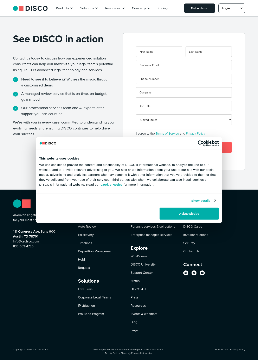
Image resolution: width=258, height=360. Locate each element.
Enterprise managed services (151, 234)
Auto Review (87, 226)
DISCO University (143, 264)
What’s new (139, 256)
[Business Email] (184, 65)
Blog (134, 322)
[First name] (159, 52)
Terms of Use (221, 349)
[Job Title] (184, 106)
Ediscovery (86, 234)
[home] (30, 8)
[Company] (184, 92)
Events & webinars (144, 313)
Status (135, 280)
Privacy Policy (195, 133)
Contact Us (191, 251)
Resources (138, 305)
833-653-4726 (23, 246)
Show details (201, 200)
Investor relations (195, 234)
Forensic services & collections (153, 226)
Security (189, 243)
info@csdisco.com (26, 241)
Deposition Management (96, 251)
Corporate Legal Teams (94, 297)
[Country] (184, 119)
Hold (81, 259)
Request (84, 267)
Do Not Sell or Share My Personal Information (129, 353)
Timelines (85, 243)
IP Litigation (86, 305)
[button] (65, 8)
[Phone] (184, 79)
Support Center (142, 272)
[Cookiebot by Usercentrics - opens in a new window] (201, 143)
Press (134, 297)
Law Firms (85, 289)
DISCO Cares (192, 226)
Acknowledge (189, 213)
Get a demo (199, 8)
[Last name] (209, 52)
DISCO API (138, 289)
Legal (134, 330)
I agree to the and (170, 133)
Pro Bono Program (91, 313)
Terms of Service (167, 133)
